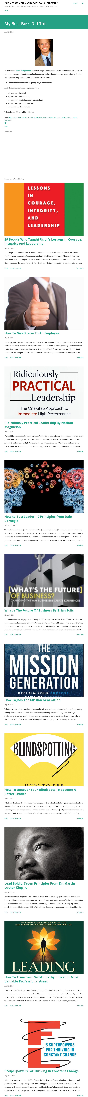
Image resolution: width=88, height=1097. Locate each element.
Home (6, 10)
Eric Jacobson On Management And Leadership (31, 3)
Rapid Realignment (23, 71)
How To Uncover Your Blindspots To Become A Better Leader (40, 792)
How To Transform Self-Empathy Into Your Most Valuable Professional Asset (41, 979)
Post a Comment (15, 268)
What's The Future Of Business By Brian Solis (39, 610)
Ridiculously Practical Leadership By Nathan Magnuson (38, 425)
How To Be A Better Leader (62, 118)
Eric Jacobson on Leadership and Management (37, 118)
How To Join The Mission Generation (32, 700)
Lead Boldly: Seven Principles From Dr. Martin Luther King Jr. (39, 885)
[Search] (75, 3)
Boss (19, 118)
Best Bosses (13, 118)
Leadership (8, 120)
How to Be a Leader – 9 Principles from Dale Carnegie (38, 518)
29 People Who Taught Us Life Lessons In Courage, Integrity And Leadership (43, 241)
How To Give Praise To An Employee (31, 333)
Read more (80, 268)
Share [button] (6, 126)
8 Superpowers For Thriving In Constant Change (41, 1071)
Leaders (74, 118)
